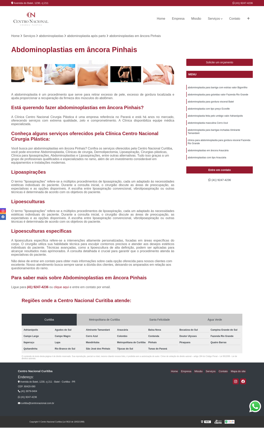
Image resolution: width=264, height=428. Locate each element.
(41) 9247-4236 (243, 3)
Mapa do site (239, 371)
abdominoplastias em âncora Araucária (208, 155)
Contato (234, 18)
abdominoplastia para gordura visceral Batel (211, 103)
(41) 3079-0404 (27, 391)
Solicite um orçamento (219, 62)
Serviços (214, 18)
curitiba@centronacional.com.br (36, 403)
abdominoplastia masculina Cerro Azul (208, 125)
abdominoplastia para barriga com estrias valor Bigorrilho (217, 88)
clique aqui (61, 287)
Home (161, 18)
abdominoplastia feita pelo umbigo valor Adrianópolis (215, 118)
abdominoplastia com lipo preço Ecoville (209, 110)
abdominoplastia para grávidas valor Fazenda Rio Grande (218, 95)
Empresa (178, 18)
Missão (196, 18)
